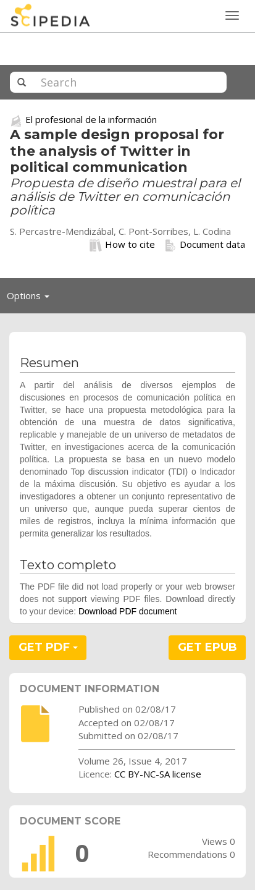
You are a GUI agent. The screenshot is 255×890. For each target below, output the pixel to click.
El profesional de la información (91, 119)
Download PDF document (127, 611)
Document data (204, 245)
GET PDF (48, 647)
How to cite (122, 245)
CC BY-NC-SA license (157, 774)
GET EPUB (207, 647)
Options (31, 298)
